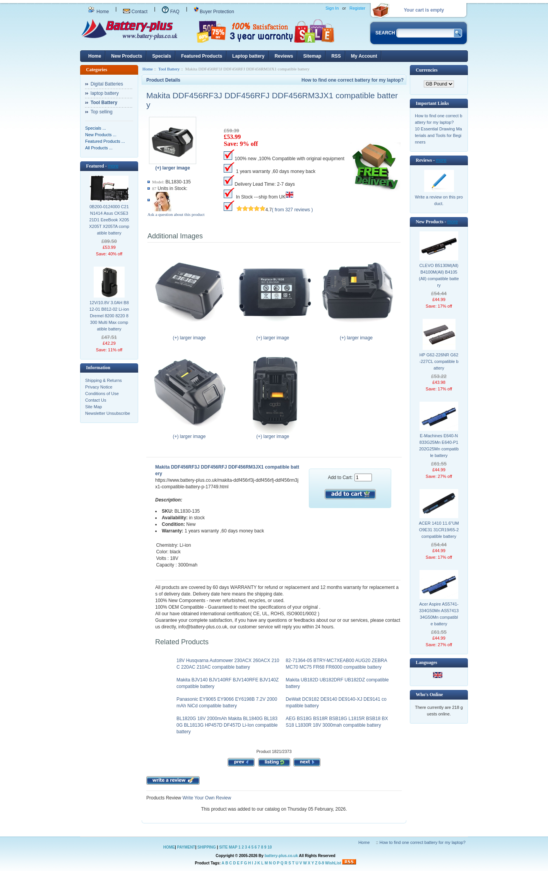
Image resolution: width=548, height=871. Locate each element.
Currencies (426, 70)
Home (98, 11)
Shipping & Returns (103, 380)
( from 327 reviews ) (292, 209)
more (113, 166)
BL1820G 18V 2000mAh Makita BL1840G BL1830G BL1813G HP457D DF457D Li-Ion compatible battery (226, 725)
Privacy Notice (98, 387)
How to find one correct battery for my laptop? (352, 80)
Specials (161, 56)
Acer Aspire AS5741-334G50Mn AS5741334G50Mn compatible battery (439, 614)
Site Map (93, 406)
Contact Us (95, 400)
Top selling (102, 112)
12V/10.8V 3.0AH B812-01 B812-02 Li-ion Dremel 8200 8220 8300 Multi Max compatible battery (109, 315)
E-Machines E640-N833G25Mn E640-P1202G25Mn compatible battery (439, 445)
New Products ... (100, 134)
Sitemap (312, 56)
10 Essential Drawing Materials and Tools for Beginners (438, 135)
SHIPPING (206, 847)
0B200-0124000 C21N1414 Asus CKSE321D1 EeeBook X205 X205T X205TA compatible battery (109, 219)
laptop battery (105, 93)
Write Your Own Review (206, 798)
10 (269, 847)
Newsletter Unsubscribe (107, 413)
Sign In (332, 8)
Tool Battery (169, 69)
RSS (336, 56)
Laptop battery (248, 56)
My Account (364, 56)
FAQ (170, 11)
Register (357, 8)
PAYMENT (186, 847)
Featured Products (201, 56)
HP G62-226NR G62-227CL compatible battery (438, 361)
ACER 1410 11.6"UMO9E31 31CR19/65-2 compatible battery (439, 530)
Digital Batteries (107, 84)
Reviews (283, 56)
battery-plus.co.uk (281, 856)
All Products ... (99, 147)
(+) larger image (191, 335)
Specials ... (95, 128)
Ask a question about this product (176, 214)
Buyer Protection (214, 11)
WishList (333, 863)
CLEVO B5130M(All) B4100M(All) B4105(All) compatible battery (439, 275)
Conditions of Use (102, 393)
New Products (126, 56)
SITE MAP (228, 847)
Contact (135, 11)
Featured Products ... (105, 141)
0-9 (321, 863)
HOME (169, 847)
